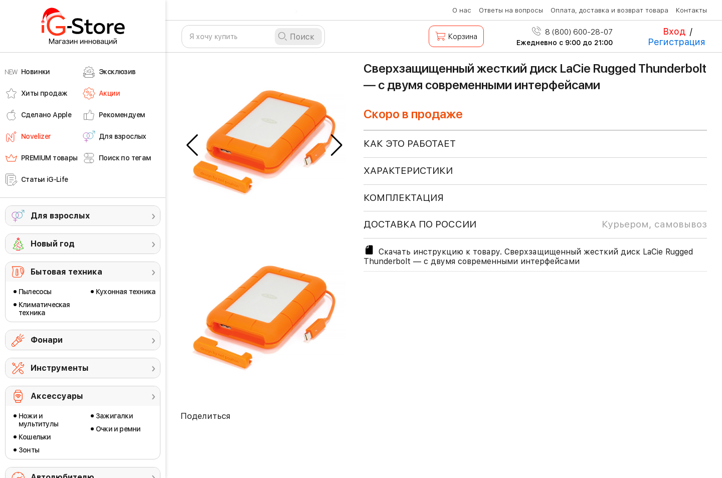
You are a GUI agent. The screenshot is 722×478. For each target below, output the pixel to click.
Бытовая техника (66, 272)
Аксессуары (57, 396)
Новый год (53, 244)
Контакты (691, 10)
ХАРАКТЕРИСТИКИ (408, 170)
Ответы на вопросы (511, 10)
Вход (674, 31)
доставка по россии (535, 224)
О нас (461, 10)
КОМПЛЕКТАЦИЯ (404, 197)
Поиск (302, 37)
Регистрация (676, 42)
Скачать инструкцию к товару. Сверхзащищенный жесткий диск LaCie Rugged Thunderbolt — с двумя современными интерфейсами (528, 255)
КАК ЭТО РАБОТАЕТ (410, 143)
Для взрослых (60, 215)
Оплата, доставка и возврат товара (609, 10)
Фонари (47, 340)
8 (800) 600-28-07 (572, 32)
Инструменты (60, 368)
